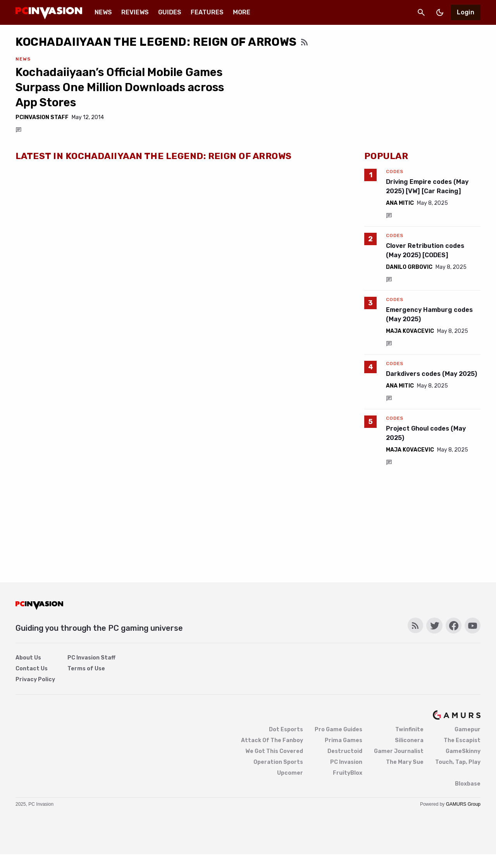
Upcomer (290, 773)
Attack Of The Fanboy (272, 740)
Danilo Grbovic (409, 267)
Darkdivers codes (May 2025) (431, 373)
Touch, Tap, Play (457, 762)
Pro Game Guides (338, 729)
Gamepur (467, 729)
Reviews (135, 12)
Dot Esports (286, 729)
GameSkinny (463, 751)
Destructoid (344, 751)
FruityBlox (347, 773)
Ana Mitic (400, 203)
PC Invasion (346, 762)
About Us (28, 657)
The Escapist (462, 740)
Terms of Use (86, 668)
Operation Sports (278, 762)
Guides (169, 12)
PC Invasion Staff (91, 657)
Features (207, 12)
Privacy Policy (35, 679)
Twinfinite (409, 729)
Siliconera (409, 740)
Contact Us (32, 668)
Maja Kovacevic (410, 331)
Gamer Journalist (399, 751)
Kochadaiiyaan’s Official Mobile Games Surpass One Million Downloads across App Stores (120, 87)
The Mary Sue (405, 762)
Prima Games (343, 740)
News (103, 12)
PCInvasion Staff (42, 117)
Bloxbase (467, 784)
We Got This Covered (274, 751)
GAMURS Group (463, 804)
